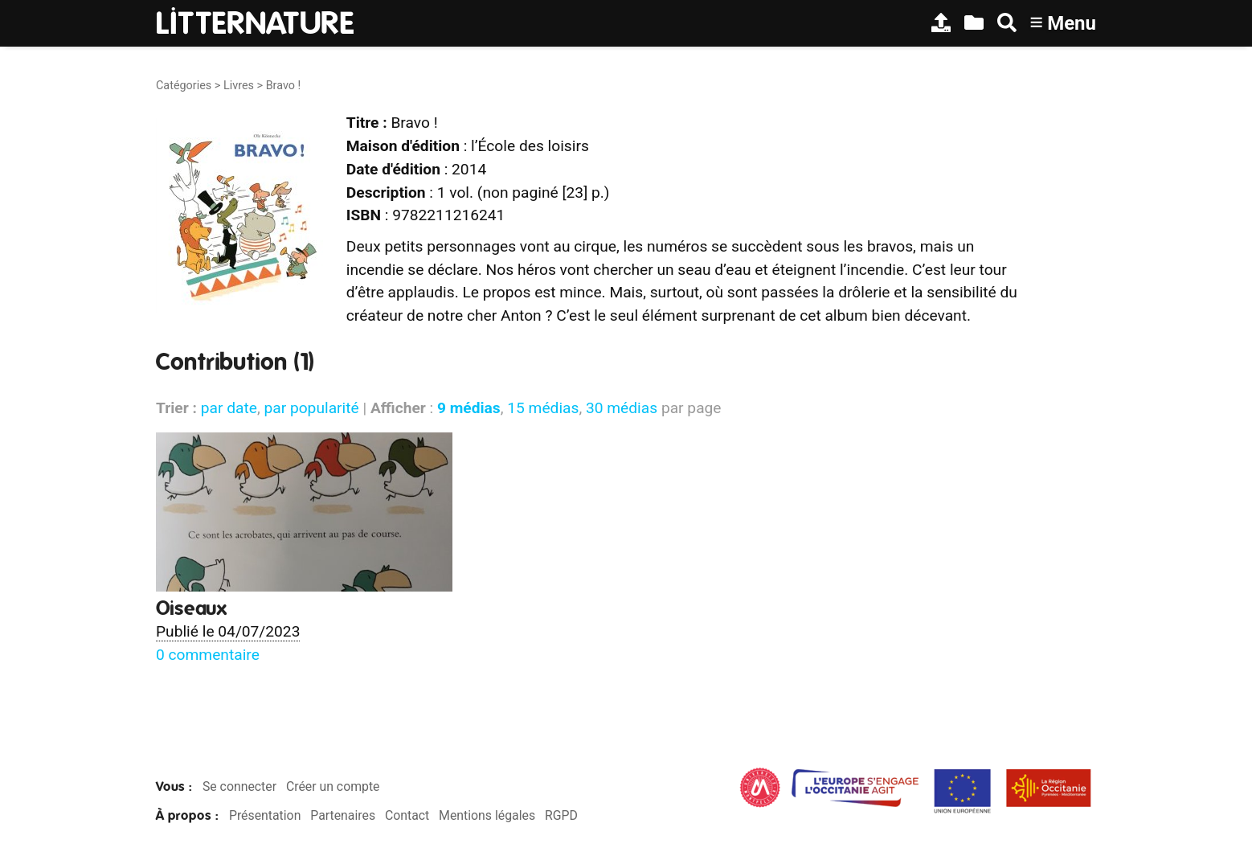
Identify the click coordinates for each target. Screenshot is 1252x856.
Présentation (265, 815)
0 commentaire (208, 654)
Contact (407, 815)
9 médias (469, 408)
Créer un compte (333, 786)
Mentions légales (487, 815)
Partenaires (342, 815)
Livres (238, 85)
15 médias (543, 408)
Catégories (183, 85)
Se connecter (239, 786)
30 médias (621, 408)
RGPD (561, 815)
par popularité (311, 408)
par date (229, 408)
